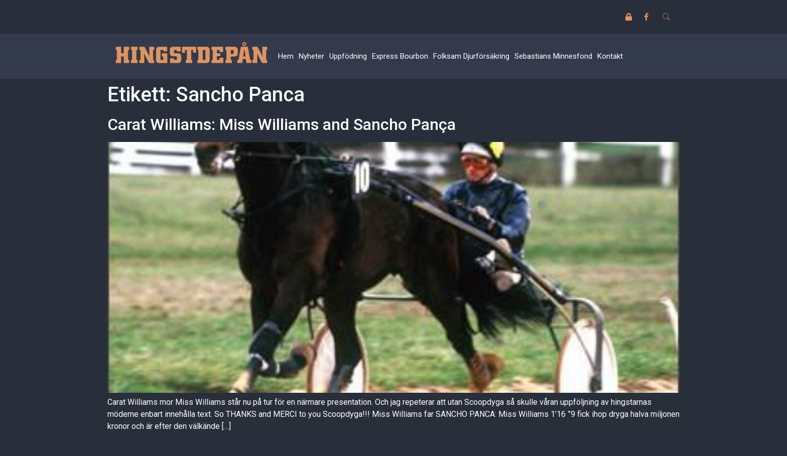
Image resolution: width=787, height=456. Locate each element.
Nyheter (311, 56)
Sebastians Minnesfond (553, 56)
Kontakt (610, 56)
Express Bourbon (400, 56)
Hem (286, 56)
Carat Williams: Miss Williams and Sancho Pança (281, 124)
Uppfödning (348, 56)
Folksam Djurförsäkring (471, 56)
